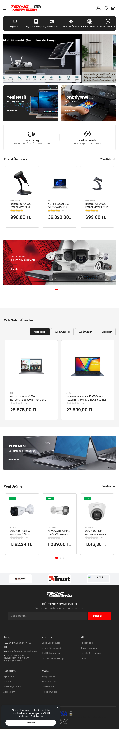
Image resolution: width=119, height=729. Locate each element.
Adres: (7, 655)
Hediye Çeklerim (12, 686)
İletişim (84, 658)
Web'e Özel (48, 686)
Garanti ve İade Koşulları (55, 658)
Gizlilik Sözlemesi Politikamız (34, 715)
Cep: (5, 647)
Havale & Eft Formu (90, 653)
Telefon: (8, 642)
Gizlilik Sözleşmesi (51, 653)
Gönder (99, 616)
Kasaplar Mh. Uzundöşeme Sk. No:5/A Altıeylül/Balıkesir (16, 658)
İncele (10, 110)
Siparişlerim (9, 676)
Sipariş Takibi (49, 681)
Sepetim (7, 681)
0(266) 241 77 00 (22, 642)
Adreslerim (9, 691)
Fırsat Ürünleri (49, 691)
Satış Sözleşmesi (51, 642)
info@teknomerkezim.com (23, 651)
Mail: (6, 651)
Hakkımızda (86, 642)
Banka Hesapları (89, 648)
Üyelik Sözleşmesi (51, 648)
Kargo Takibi (48, 676)
